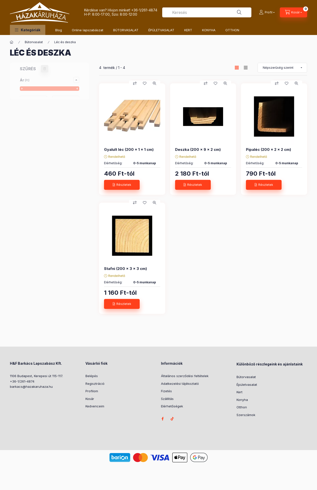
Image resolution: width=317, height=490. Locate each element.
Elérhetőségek (172, 406)
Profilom (91, 391)
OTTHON (232, 30)
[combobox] (206, 12)
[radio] (246, 67)
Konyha (242, 400)
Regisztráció (95, 384)
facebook (162, 419)
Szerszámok (246, 415)
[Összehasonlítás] (135, 83)
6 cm (31, 214)
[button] (27, 30)
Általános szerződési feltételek (185, 376)
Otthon (242, 407)
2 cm (30, 186)
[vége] (65, 101)
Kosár (89, 399)
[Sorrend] (282, 68)
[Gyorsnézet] (154, 83)
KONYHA (208, 30)
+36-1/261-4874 (144, 10)
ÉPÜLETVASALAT (161, 30)
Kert (239, 392)
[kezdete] (33, 101)
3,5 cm (32, 193)
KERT (188, 30)
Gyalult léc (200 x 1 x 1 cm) (129, 149)
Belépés (91, 376)
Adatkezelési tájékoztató (180, 384)
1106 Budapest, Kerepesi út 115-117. (36, 376)
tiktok (172, 419)
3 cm (30, 200)
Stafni (31, 148)
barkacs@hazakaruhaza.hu (31, 387)
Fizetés (166, 391)
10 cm (31, 172)
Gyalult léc (35, 134)
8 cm (31, 221)
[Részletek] (122, 185)
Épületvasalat (247, 385)
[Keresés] (239, 12)
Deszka (33, 127)
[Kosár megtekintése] (293, 12)
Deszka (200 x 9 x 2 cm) (198, 149)
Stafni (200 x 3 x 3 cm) (125, 268)
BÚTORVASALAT (125, 30)
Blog (58, 30)
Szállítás (167, 399)
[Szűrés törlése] (44, 68)
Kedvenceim (94, 406)
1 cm (30, 179)
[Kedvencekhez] (145, 83)
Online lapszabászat (87, 30)
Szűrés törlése (47, 312)
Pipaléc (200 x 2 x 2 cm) (268, 149)
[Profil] (267, 12)
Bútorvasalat (34, 42)
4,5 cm (32, 207)
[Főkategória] (11, 42)
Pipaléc (33, 141)
